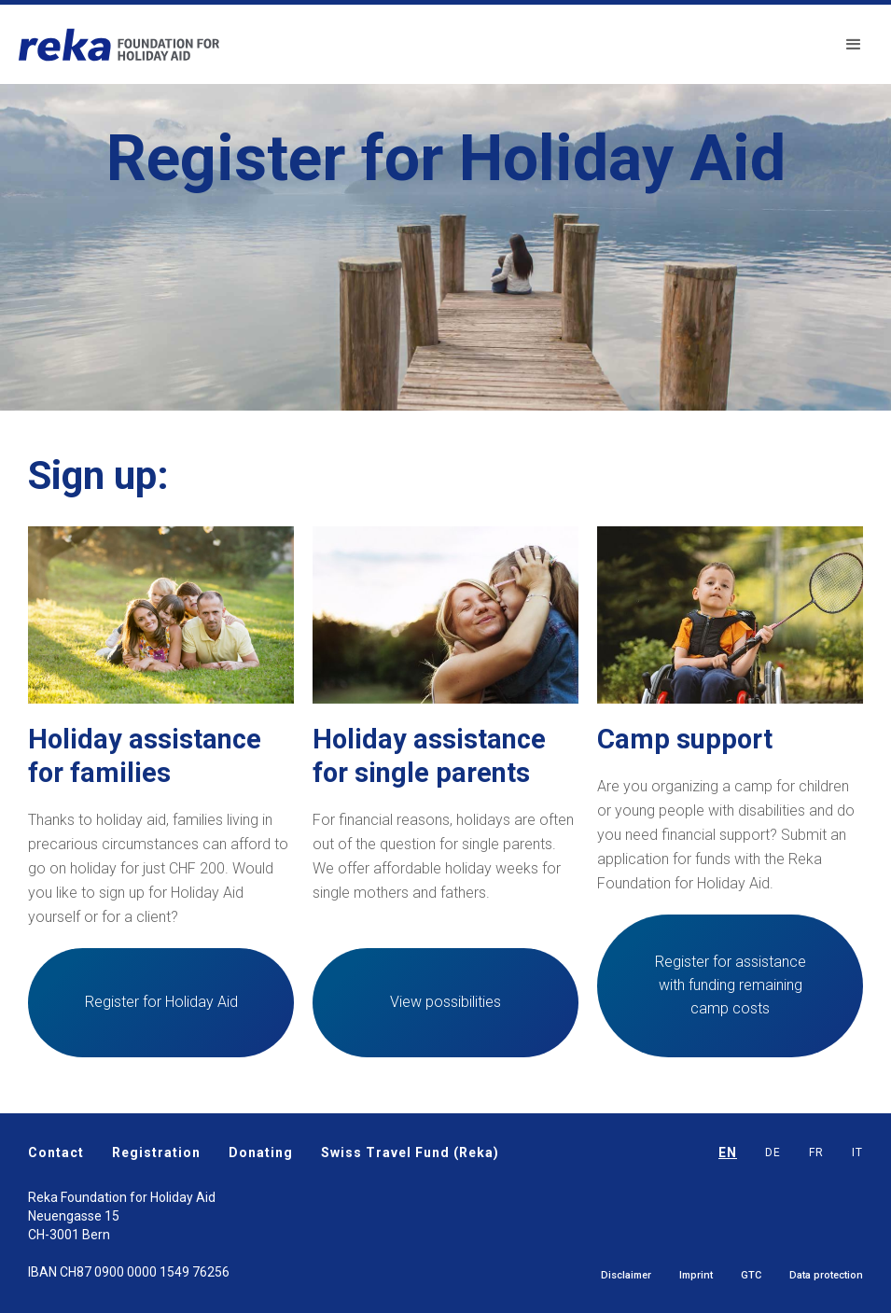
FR (816, 1152)
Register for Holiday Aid (161, 1002)
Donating (261, 1152)
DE (773, 1152)
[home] (119, 45)
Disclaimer (626, 1275)
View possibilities (445, 1002)
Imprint (696, 1275)
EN (727, 1152)
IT (857, 1152)
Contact (56, 1152)
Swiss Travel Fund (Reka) (410, 1152)
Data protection (826, 1275)
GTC (751, 1275)
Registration (156, 1152)
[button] (854, 45)
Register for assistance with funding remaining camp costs (730, 985)
